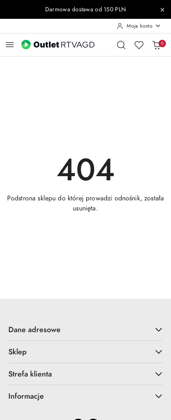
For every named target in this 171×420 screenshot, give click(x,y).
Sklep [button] (85, 351)
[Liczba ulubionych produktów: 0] (138, 45)
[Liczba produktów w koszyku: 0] (156, 45)
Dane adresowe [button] (85, 329)
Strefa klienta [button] (85, 374)
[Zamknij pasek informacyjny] (162, 9)
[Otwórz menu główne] (10, 44)
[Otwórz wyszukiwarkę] (121, 45)
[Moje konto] (139, 26)
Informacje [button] (85, 396)
